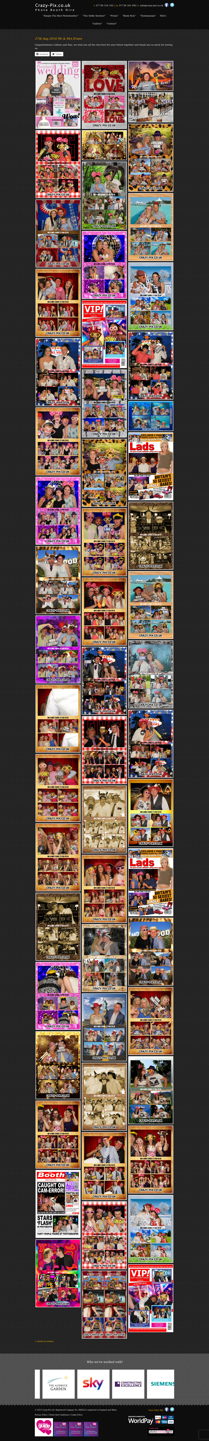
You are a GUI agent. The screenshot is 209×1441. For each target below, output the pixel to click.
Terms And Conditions (59, 1414)
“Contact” (111, 23)
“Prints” (114, 15)
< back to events (44, 1341)
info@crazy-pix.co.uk (151, 5)
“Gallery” (97, 23)
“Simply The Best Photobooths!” (61, 15)
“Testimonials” (148, 15)
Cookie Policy (77, 1414)
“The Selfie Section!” (94, 15)
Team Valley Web (155, 1410)
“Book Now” (129, 15)
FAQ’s (163, 15)
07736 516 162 (104, 5)
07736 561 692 (128, 5)
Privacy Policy (41, 1414)
